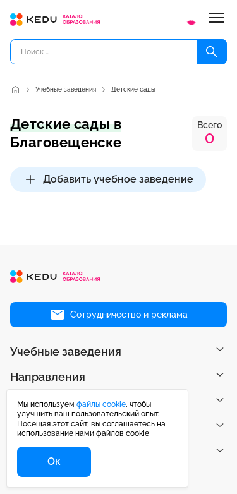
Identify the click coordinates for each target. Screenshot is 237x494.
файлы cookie (101, 404)
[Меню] (217, 20)
